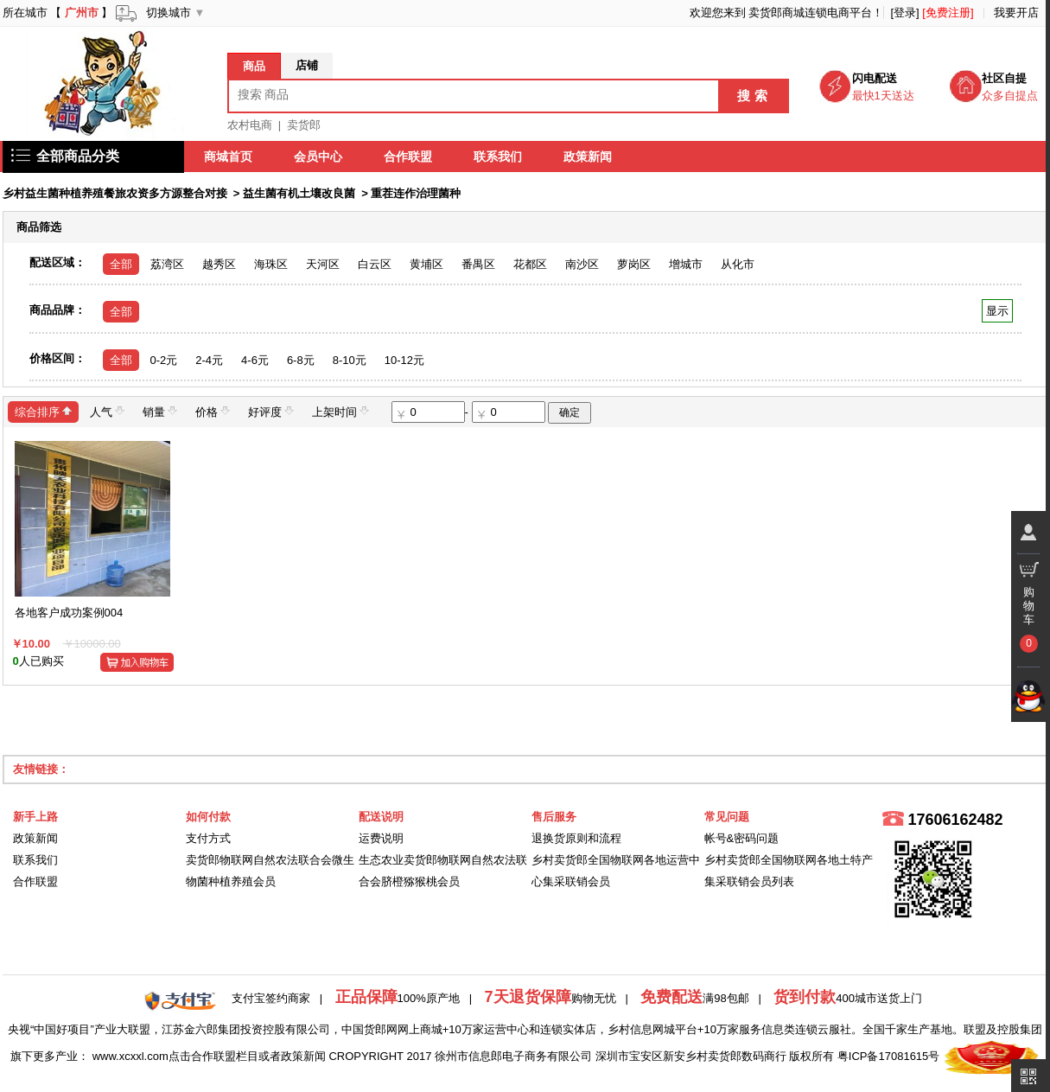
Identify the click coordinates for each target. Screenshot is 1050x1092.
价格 (212, 411)
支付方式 (208, 838)
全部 (121, 264)
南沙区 (582, 264)
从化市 (737, 264)
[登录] (904, 12)
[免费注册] (947, 12)
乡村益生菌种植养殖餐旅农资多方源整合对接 (115, 193)
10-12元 (404, 360)
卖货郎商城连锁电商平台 (810, 12)
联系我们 (499, 156)
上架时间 (340, 411)
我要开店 (1016, 12)
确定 (569, 412)
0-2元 (164, 360)
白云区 (374, 264)
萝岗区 (634, 264)
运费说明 (381, 838)
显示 (997, 310)
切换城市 (168, 12)
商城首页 (229, 156)
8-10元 (349, 360)
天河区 (323, 264)
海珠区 (271, 264)
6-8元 (301, 360)
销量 (160, 411)
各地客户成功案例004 (69, 612)
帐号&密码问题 (742, 838)
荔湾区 (167, 264)
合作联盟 (409, 156)
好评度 (271, 411)
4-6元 (255, 360)
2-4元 (209, 360)
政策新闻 (588, 156)
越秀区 (219, 264)
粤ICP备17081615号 (888, 1056)
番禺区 (478, 264)
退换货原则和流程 (576, 838)
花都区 (530, 264)
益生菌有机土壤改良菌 (299, 193)
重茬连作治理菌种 (416, 193)
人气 (107, 411)
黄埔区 (426, 264)
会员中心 (319, 156)
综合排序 (43, 411)
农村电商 (249, 124)
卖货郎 (304, 124)
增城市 (686, 264)
